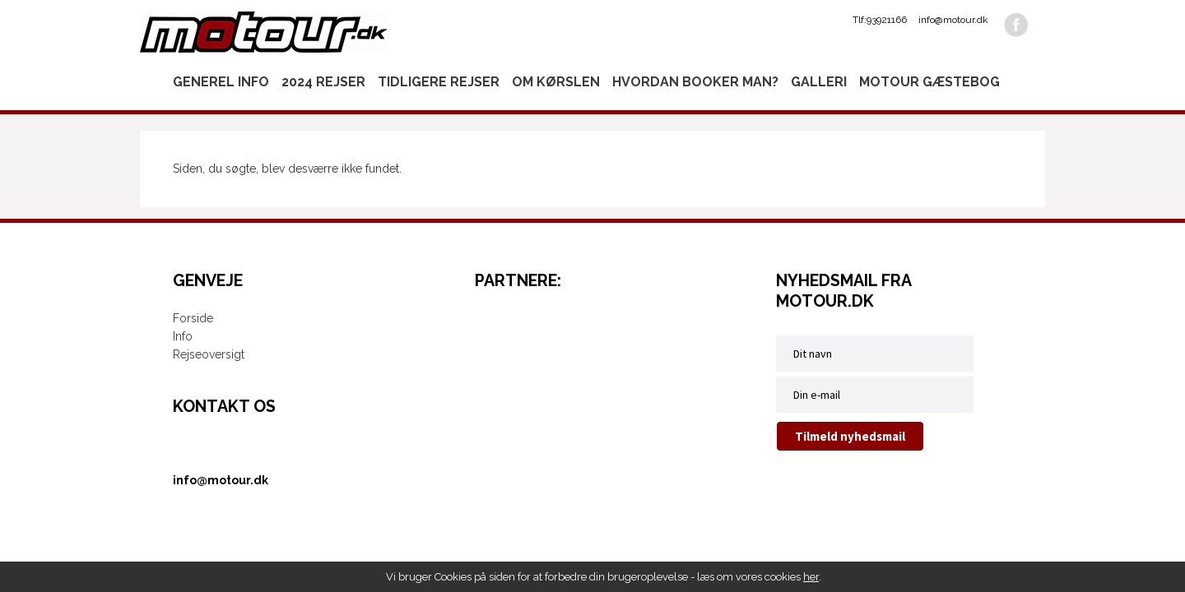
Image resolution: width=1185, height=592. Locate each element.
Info (183, 336)
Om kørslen (556, 82)
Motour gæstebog (929, 82)
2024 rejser (323, 82)
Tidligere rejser (439, 82)
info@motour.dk (953, 19)
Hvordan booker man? (695, 82)
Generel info (221, 82)
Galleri (819, 82)
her (811, 577)
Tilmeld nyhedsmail (850, 436)
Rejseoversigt (208, 354)
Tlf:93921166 (880, 19)
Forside (193, 318)
